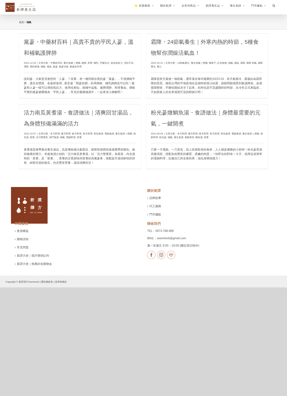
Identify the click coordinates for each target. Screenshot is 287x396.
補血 (49, 66)
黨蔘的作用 (76, 66)
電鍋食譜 (122, 128)
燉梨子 (209, 63)
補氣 (43, 66)
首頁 (21, 22)
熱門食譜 (66, 131)
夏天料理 (78, 128)
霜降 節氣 (248, 63)
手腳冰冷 (104, 63)
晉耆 (45, 131)
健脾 (84, 63)
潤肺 (26, 66)
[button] (274, 5)
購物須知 (23, 253)
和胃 (90, 63)
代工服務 (155, 220)
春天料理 (89, 128)
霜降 (239, 63)
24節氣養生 (180, 63)
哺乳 (96, 63)
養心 (156, 66)
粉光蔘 (153, 139)
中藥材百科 (56, 63)
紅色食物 (219, 63)
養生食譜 (133, 128)
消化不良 (128, 63)
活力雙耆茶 (55, 131)
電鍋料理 (83, 131)
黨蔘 (55, 66)
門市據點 (155, 228)
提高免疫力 (117, 63)
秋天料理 (100, 128)
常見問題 (23, 261)
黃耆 (92, 131)
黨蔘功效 (63, 66)
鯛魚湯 (189, 139)
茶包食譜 (111, 128)
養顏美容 (180, 139)
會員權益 (23, 244)
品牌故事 (155, 211)
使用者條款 (61, 295)
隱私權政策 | (48, 295)
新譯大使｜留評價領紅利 (33, 269)
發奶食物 (34, 66)
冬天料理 (68, 128)
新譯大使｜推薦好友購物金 (34, 277)
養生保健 (68, 63)
